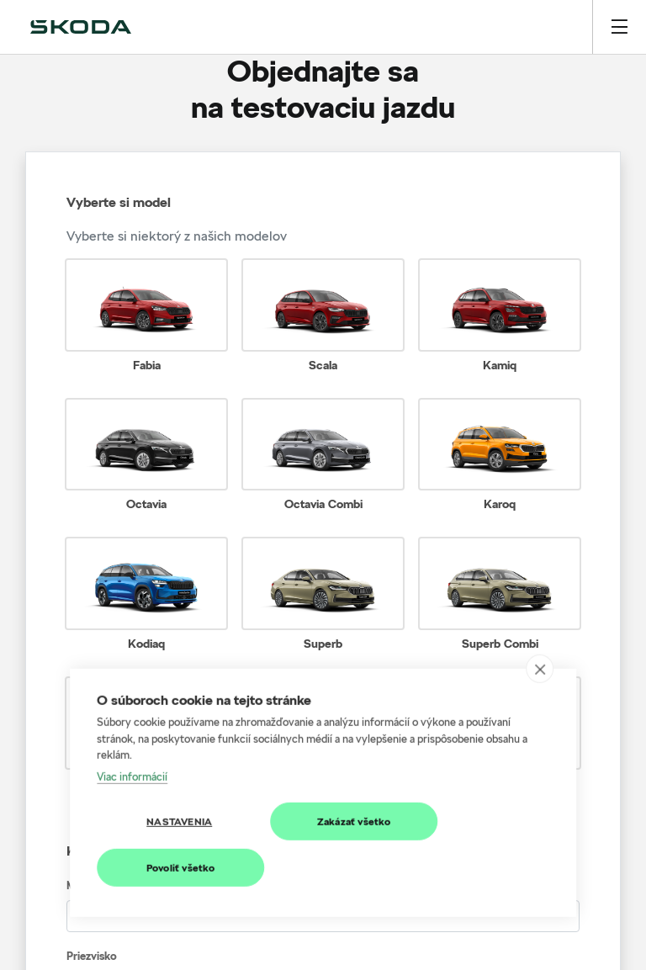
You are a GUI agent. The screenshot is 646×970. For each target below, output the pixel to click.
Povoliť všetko (180, 822)
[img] (81, 26)
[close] (539, 624)
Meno (80, 885)
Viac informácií (132, 731)
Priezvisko (91, 956)
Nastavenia (179, 776)
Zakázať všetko (354, 776)
